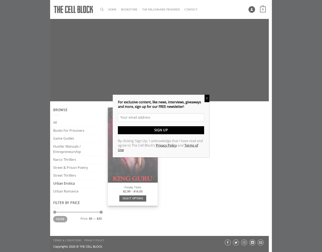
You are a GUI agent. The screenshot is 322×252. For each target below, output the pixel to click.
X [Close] (207, 98)
